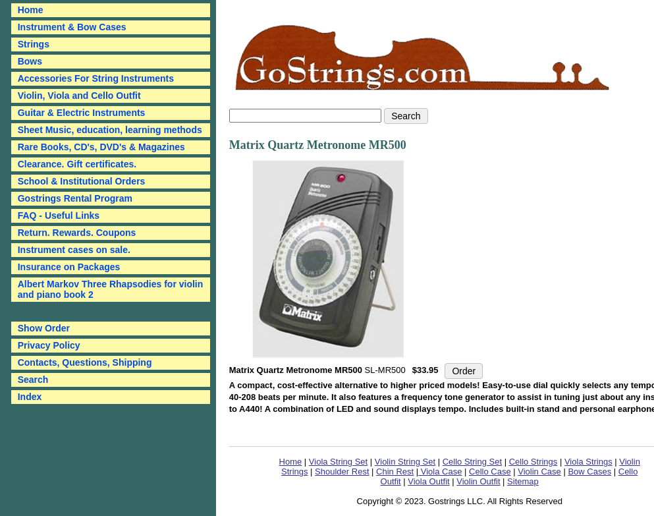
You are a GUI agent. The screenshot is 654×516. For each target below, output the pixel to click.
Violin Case (539, 471)
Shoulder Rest (342, 471)
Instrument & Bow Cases (72, 27)
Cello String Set (472, 462)
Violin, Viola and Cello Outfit (79, 95)
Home (290, 462)
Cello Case (490, 471)
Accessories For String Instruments (96, 78)
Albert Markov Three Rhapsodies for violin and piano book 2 (111, 289)
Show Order (44, 328)
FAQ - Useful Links (58, 215)
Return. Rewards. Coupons (77, 232)
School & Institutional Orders (82, 181)
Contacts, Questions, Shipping (85, 362)
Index (30, 396)
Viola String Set (338, 462)
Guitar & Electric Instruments (82, 112)
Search (33, 379)
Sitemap (523, 481)
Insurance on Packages (69, 267)
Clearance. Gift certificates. (77, 164)
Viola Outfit (428, 481)
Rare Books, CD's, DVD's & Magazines (101, 147)
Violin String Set (405, 462)
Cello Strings (533, 462)
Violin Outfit (478, 481)
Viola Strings (588, 462)
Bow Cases (589, 471)
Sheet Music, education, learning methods (110, 130)
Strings (33, 44)
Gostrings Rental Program (75, 198)
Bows (30, 61)
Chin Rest (395, 471)
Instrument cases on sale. (74, 249)
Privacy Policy (49, 345)
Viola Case (440, 471)
